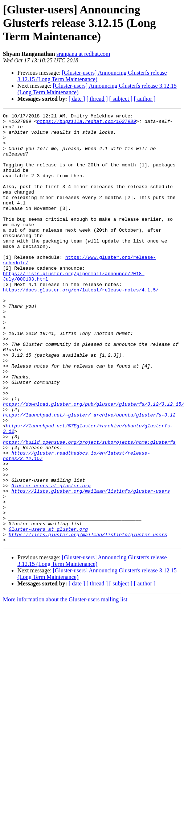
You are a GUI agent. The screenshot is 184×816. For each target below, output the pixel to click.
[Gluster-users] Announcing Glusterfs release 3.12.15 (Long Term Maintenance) (92, 76)
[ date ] (77, 99)
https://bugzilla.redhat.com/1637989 (86, 123)
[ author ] (145, 99)
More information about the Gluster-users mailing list (65, 685)
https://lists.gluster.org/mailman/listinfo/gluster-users (90, 567)
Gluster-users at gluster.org (50, 560)
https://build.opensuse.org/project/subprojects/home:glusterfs (89, 508)
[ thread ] (97, 99)
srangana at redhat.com (83, 54)
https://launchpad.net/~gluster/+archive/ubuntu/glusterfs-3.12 (89, 475)
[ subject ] (120, 99)
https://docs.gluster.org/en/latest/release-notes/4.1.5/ (81, 325)
